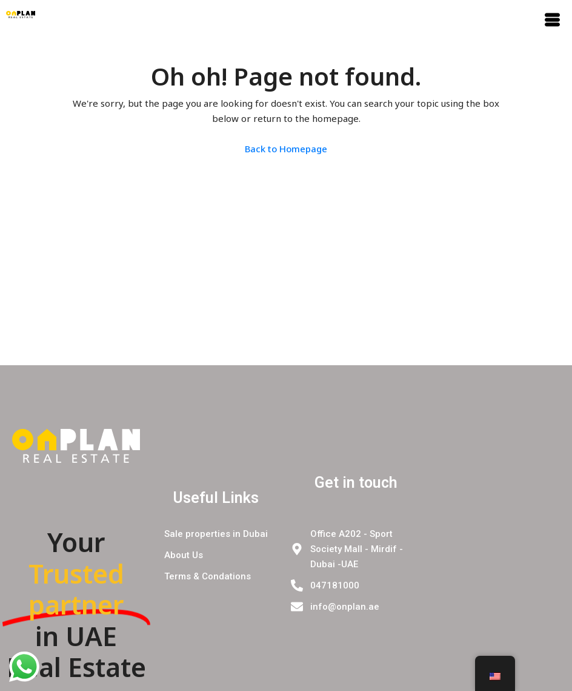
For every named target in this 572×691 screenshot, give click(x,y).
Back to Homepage (286, 149)
